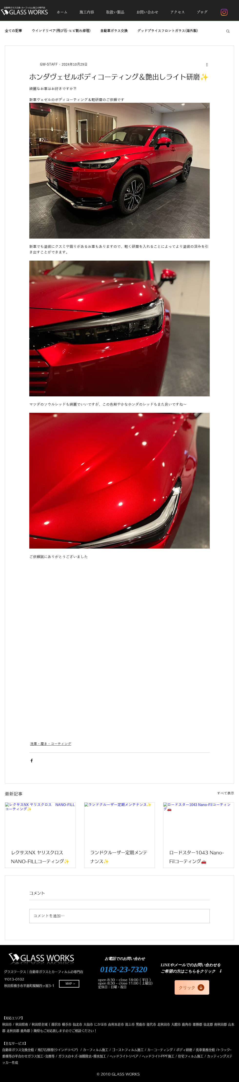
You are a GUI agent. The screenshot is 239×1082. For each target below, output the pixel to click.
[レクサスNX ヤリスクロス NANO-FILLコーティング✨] (40, 822)
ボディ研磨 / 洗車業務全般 (195, 1049)
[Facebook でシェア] (31, 760)
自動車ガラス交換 (114, 31)
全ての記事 (13, 31)
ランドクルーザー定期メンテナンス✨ (118, 856)
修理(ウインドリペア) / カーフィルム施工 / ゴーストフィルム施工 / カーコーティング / (111, 1049)
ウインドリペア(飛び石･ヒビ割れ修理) (61, 31)
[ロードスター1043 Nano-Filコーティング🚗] (198, 822)
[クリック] (192, 987)
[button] (86, 12)
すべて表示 (225, 793)
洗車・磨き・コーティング (50, 744)
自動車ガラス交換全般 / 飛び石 (24, 1049)
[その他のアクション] (207, 64)
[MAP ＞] (69, 984)
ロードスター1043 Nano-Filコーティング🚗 (196, 856)
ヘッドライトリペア (124, 1056)
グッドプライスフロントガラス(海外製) (167, 31)
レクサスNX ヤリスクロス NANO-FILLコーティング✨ (40, 856)
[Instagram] (224, 12)
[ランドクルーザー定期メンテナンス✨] (119, 822)
